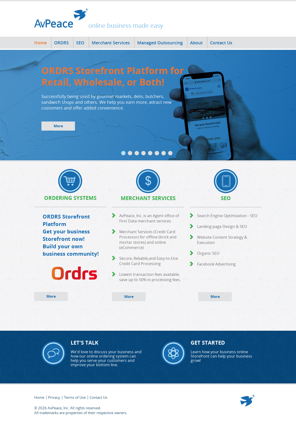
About (196, 43)
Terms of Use (75, 397)
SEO (80, 43)
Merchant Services (111, 43)
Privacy (54, 397)
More (58, 125)
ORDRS (61, 43)
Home (40, 43)
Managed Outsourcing (160, 43)
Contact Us (221, 43)
